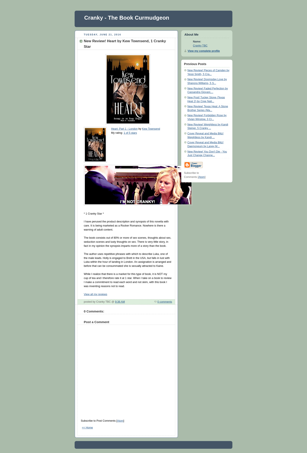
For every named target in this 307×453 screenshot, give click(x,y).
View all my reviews (95, 294)
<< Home (87, 427)
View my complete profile (204, 50)
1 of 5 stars (130, 132)
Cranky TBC (200, 45)
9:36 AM (120, 301)
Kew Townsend (151, 128)
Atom (120, 420)
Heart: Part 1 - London (124, 128)
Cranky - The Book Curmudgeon (126, 18)
